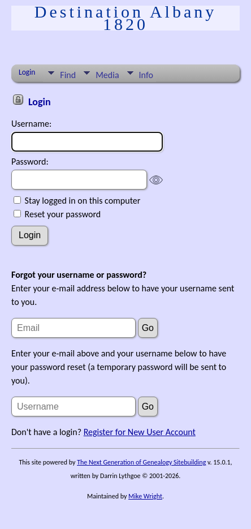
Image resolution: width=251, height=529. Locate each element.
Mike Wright (145, 496)
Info (146, 75)
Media (107, 75)
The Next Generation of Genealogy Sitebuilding (141, 462)
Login (27, 72)
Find (68, 75)
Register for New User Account (140, 432)
